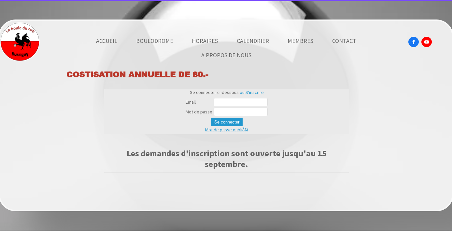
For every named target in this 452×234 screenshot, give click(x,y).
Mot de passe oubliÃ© (226, 130)
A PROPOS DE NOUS (226, 55)
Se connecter (226, 121)
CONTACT (344, 41)
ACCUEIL (106, 41)
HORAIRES (205, 41)
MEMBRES (300, 41)
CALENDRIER (253, 41)
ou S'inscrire (252, 92)
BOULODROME (154, 41)
